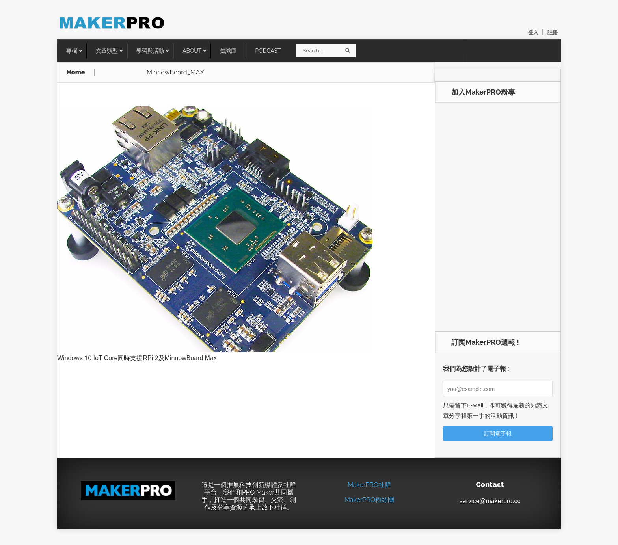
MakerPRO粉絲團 (369, 500)
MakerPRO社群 (369, 485)
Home (76, 72)
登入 (533, 32)
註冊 (552, 32)
